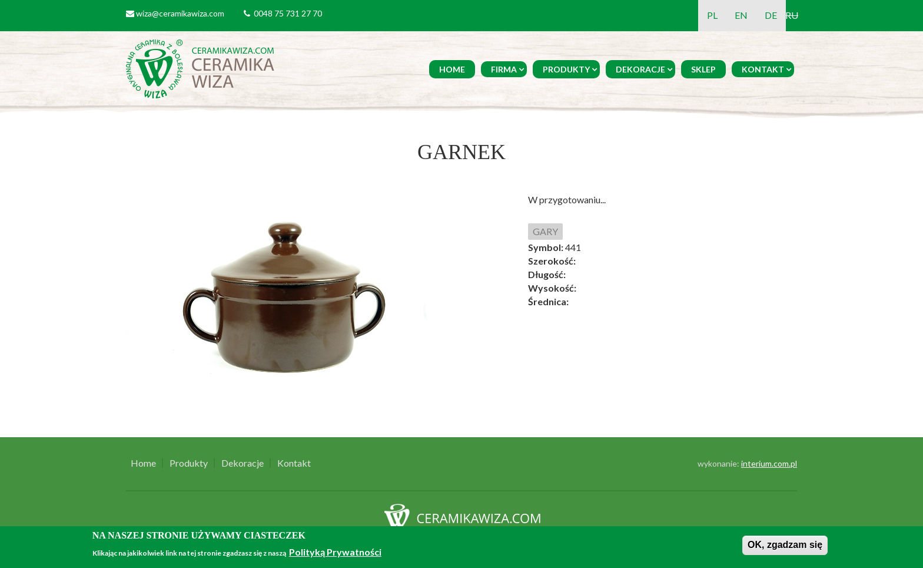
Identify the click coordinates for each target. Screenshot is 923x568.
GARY (545, 231)
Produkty (566, 69)
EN (741, 15)
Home (452, 69)
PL (712, 15)
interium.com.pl (769, 463)
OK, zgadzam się (785, 545)
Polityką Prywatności (335, 551)
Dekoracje (640, 69)
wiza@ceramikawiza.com (180, 13)
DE (771, 15)
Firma (504, 69)
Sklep (703, 69)
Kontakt (763, 69)
